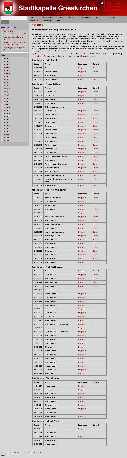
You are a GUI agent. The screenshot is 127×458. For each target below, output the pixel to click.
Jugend (97, 17)
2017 (5, 86)
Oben (3, 455)
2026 (5, 58)
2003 (5, 129)
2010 (5, 107)
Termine (72, 17)
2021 (5, 74)
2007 (5, 116)
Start (32, 17)
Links (58, 21)
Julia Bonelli (84, 56)
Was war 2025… (9, 31)
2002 (5, 132)
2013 (5, 98)
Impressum (34, 21)
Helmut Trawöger (63, 54)
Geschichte (112, 17)
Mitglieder (60, 17)
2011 (5, 104)
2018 (5, 83)
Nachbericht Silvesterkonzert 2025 (15, 34)
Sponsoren (47, 21)
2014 (5, 95)
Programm (82, 68)
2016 (5, 89)
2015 (5, 92)
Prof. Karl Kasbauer (106, 54)
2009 (5, 110)
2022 (5, 70)
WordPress (17, 453)
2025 (5, 61)
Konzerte (86, 17)
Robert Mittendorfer (39, 56)
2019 (5, 80)
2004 (5, 125)
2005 (5, 122)
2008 (5, 113)
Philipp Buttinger (62, 56)
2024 (5, 64)
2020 (5, 77)
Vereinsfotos (48, 17)
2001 (5, 135)
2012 (5, 101)
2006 (5, 119)
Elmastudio (38, 453)
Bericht (95, 68)
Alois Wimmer (84, 54)
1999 (5, 141)
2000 (5, 138)
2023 (5, 67)
